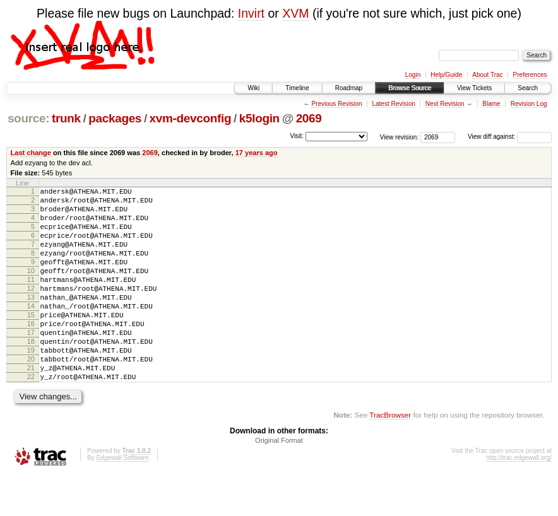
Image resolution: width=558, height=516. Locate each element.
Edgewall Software (122, 499)
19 (31, 384)
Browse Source (409, 88)
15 (31, 341)
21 (31, 405)
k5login (259, 118)
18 (31, 373)
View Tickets (474, 88)
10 (31, 287)
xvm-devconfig (191, 118)
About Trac (487, 74)
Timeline (297, 88)
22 (31, 416)
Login (412, 74)
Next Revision (445, 103)
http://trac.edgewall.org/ (519, 499)
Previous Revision (336, 103)
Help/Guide (446, 74)
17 (31, 362)
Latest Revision (393, 103)
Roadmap (348, 88)
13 (31, 320)
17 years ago (256, 152)
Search (528, 88)
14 (31, 330)
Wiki (253, 88)
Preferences (530, 74)
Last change (31, 152)
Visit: (297, 135)
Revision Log (529, 103)
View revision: (399, 136)
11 (31, 298)
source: (28, 118)
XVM (295, 13)
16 (31, 352)
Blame (491, 103)
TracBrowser (390, 456)
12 (31, 309)
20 (31, 395)
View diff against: (510, 136)
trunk (66, 118)
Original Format (279, 482)
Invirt (251, 13)
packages (114, 118)
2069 (309, 118)
